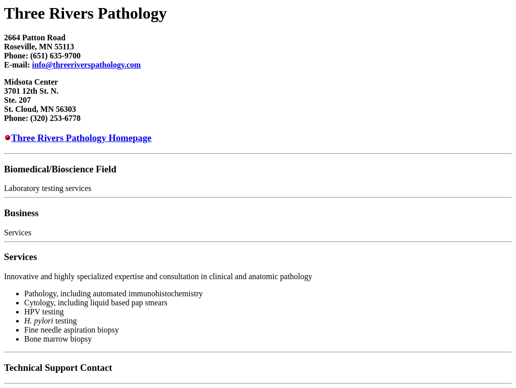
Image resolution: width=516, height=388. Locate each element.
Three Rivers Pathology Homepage (81, 138)
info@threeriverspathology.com (86, 64)
